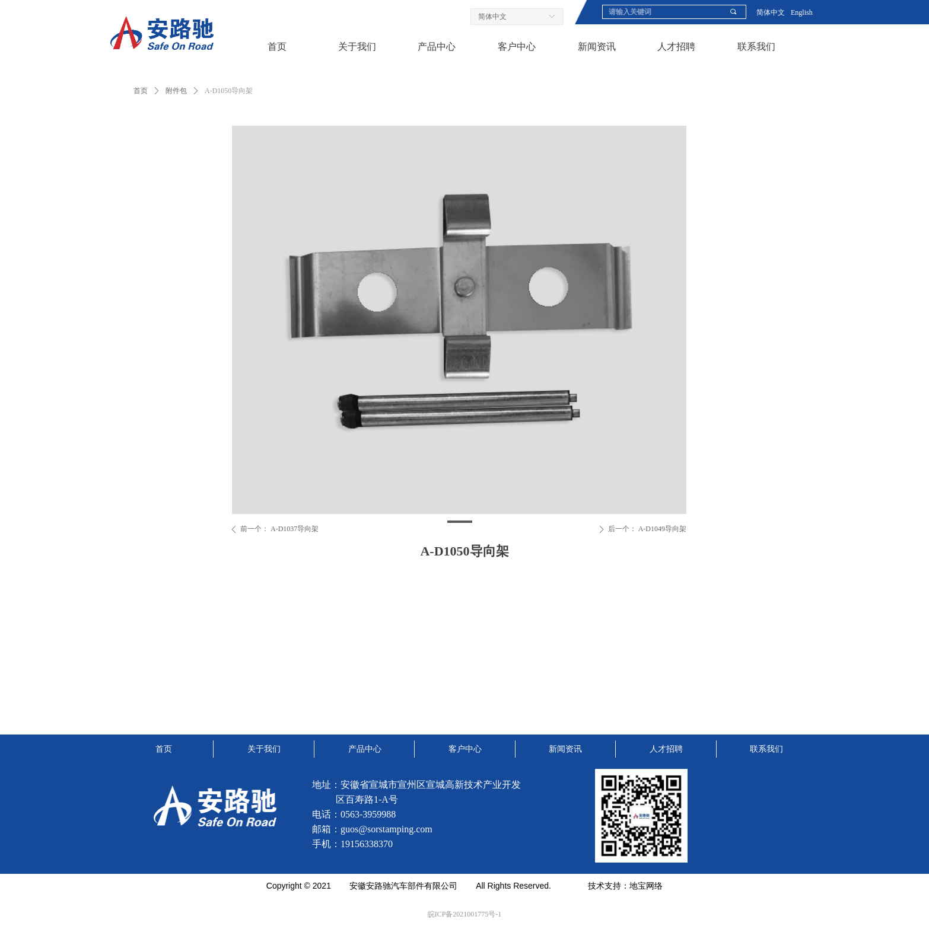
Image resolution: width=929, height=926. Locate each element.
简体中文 (770, 12)
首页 (140, 91)
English (802, 12)
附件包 (176, 91)
